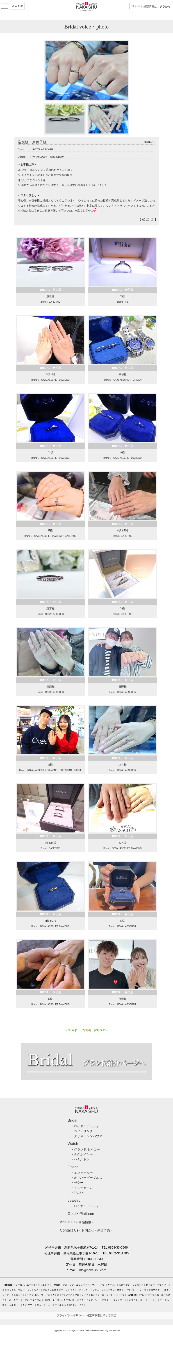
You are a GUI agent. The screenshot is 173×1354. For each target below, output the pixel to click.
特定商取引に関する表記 (101, 1315)
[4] (89, 1030)
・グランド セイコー (85, 1149)
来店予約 (17, 6)
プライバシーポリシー (70, 1315)
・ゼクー (77, 1182)
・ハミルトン (80, 1159)
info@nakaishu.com (92, 1270)
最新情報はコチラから (151, 6)
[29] (96, 1030)
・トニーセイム (82, 1188)
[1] (76, 1030)
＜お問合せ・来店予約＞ (86, 1230)
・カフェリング (82, 1131)
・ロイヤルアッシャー (86, 1126)
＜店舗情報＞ (77, 1222)
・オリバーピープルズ (86, 1177)
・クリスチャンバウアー (88, 1136)
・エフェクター (82, 1173)
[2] (83, 1030)
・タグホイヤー (82, 1154)
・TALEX (77, 1193)
